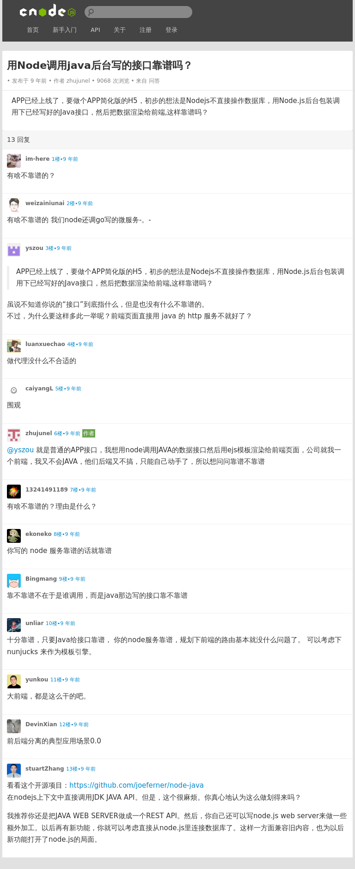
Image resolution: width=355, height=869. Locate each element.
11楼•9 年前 (65, 680)
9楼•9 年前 (72, 579)
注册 (146, 29)
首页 (33, 29)
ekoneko (38, 534)
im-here (37, 159)
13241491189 (46, 489)
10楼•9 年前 (60, 623)
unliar (34, 623)
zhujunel (78, 81)
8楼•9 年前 (67, 534)
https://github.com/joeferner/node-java (136, 785)
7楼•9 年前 (83, 490)
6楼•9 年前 (67, 434)
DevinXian (41, 724)
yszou (34, 248)
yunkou (36, 679)
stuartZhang (44, 769)
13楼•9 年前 (81, 769)
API (95, 29)
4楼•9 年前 (80, 344)
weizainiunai (45, 203)
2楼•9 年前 (80, 204)
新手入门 (65, 29)
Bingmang (41, 579)
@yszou (20, 450)
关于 (120, 29)
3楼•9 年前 (58, 248)
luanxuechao (45, 344)
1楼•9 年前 (65, 159)
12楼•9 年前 (74, 725)
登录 (171, 29)
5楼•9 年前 (68, 389)
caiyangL (39, 388)
